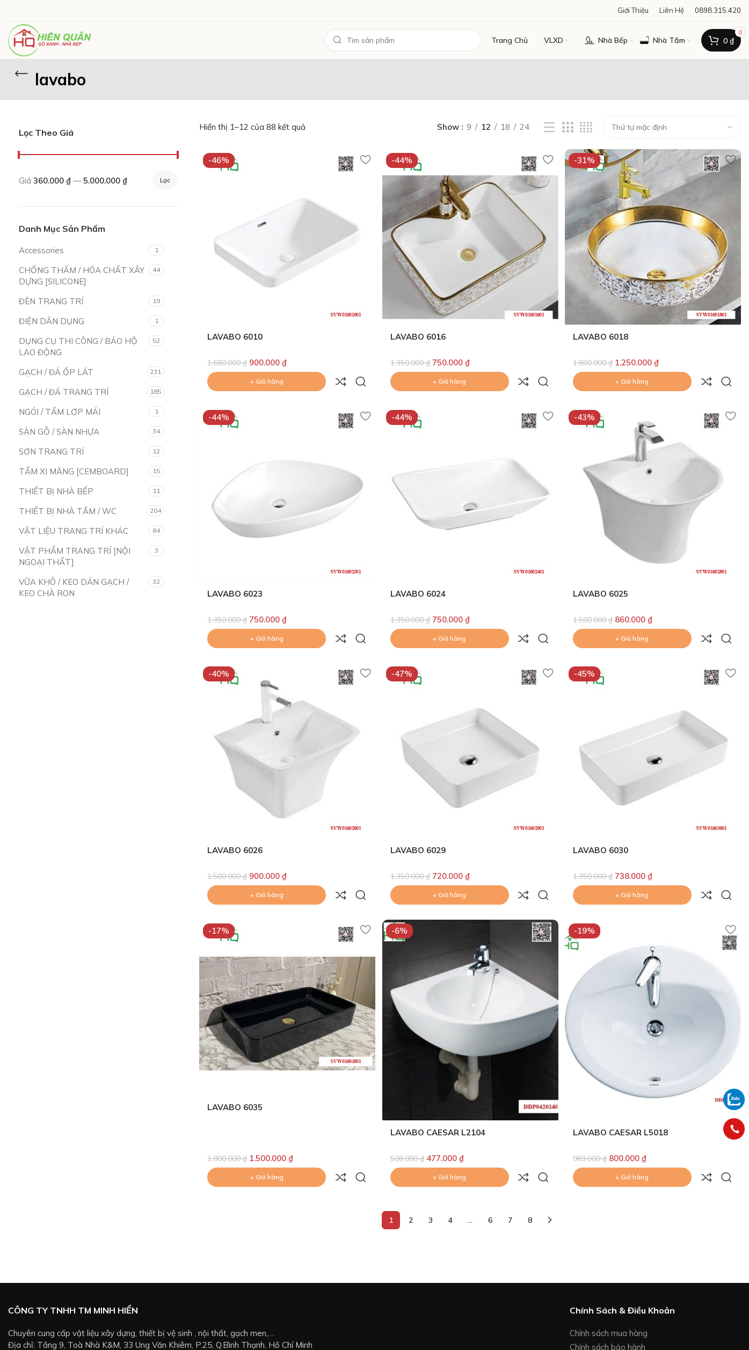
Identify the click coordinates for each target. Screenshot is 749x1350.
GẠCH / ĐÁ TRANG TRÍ (63, 392)
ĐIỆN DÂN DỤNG (51, 321)
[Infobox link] (718, 10)
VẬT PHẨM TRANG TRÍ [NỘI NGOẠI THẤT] (74, 556)
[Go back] (21, 74)
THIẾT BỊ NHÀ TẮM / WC (68, 511)
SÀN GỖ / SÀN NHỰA (59, 432)
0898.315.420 (64, 1276)
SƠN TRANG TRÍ (51, 451)
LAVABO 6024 (419, 568)
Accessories (41, 250)
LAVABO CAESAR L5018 (623, 1063)
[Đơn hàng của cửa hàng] (672, 127)
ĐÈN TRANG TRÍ (51, 301)
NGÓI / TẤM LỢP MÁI (59, 412)
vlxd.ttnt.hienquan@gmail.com (87, 1264)
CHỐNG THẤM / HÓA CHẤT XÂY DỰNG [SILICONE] (81, 276)
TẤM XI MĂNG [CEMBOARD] (74, 471)
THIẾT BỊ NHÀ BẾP (56, 491)
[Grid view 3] (567, 127)
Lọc (165, 180)
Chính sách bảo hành (607, 1254)
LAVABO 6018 (603, 334)
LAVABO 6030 (603, 803)
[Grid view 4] (586, 127)
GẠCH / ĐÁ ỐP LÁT (56, 372)
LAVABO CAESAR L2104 (438, 1063)
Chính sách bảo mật (606, 1321)
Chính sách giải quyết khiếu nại (625, 1307)
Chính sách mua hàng (609, 1240)
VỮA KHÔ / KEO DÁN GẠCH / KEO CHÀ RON (74, 587)
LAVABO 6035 (235, 1037)
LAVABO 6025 (603, 568)
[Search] (403, 40)
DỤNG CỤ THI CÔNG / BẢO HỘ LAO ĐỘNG (78, 346)
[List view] (549, 127)
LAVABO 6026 (235, 803)
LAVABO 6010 (235, 334)
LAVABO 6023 (235, 568)
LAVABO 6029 (419, 803)
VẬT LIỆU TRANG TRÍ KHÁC (73, 531)
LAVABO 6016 (419, 334)
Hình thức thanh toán (608, 1268)
